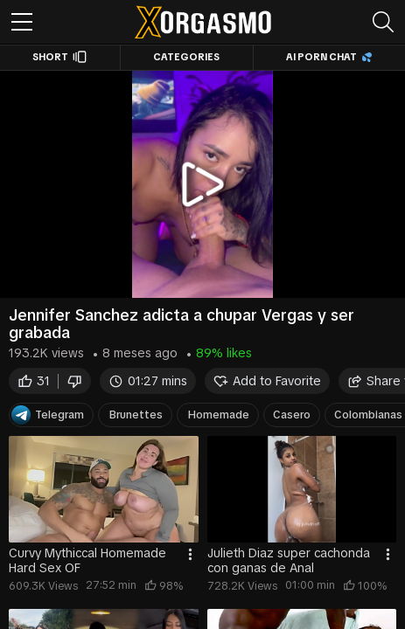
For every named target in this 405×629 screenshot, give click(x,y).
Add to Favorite (267, 381)
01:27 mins (147, 381)
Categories (186, 57)
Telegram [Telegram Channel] (47, 415)
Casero (292, 415)
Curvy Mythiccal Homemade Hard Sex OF (87, 560)
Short (59, 57)
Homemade (218, 415)
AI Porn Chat (329, 57)
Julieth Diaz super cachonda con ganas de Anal (288, 560)
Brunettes (136, 415)
